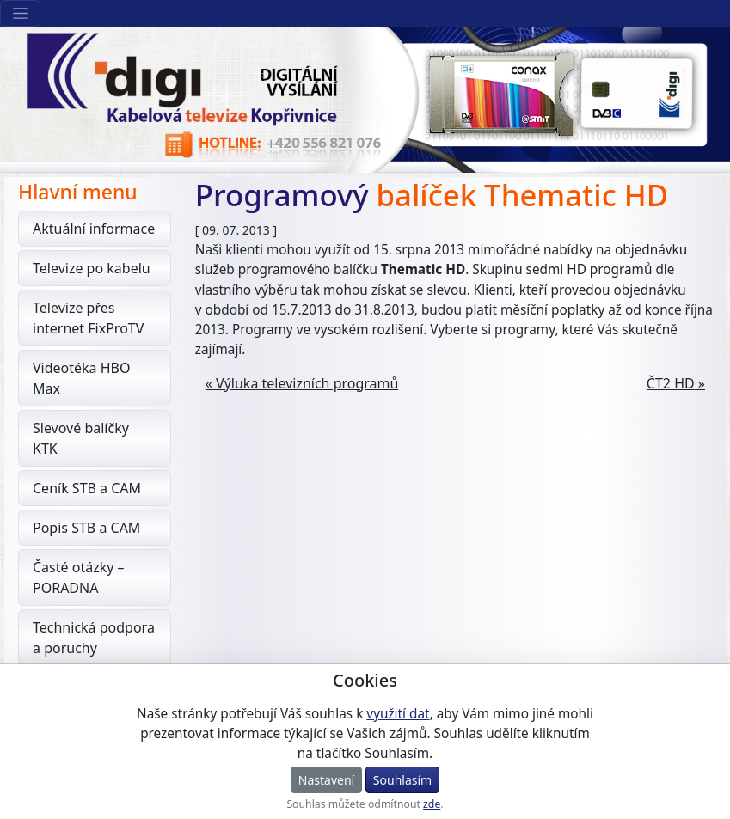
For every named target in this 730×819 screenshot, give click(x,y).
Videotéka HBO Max (82, 378)
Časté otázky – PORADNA (79, 577)
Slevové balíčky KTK (81, 438)
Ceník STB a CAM (87, 488)
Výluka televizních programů (307, 383)
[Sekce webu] (20, 13)
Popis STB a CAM (86, 527)
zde (431, 804)
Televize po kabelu (91, 268)
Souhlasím (402, 780)
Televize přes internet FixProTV (88, 318)
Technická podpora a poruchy (94, 637)
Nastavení (326, 780)
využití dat (397, 713)
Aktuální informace (94, 228)
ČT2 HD (671, 383)
